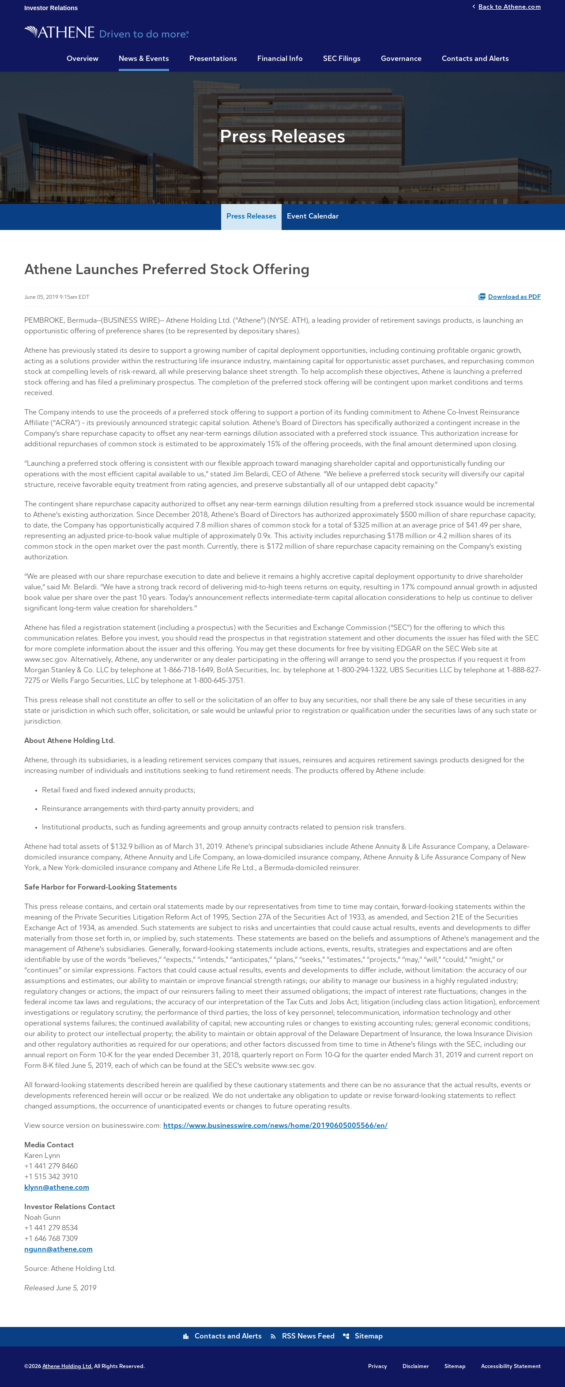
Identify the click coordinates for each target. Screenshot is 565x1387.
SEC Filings (342, 59)
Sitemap (363, 1336)
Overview (82, 59)
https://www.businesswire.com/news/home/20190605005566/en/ (275, 1126)
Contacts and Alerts (475, 59)
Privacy (377, 1366)
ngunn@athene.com (58, 1249)
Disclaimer (416, 1366)
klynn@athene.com (56, 1187)
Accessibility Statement (511, 1366)
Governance (401, 59)
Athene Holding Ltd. (67, 1366)
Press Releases (251, 216)
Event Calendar (313, 216)
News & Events (144, 59)
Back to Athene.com (509, 7)
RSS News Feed (302, 1336)
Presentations (213, 59)
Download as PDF (509, 297)
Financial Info (280, 59)
